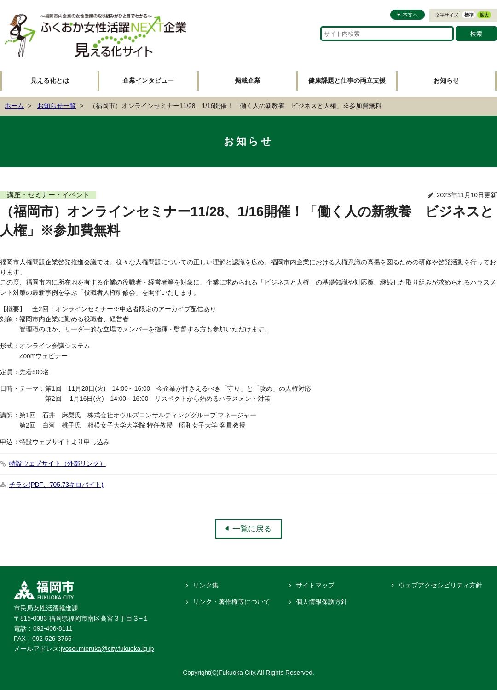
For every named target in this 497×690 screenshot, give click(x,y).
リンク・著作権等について (231, 602)
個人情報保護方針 (321, 602)
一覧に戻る (252, 528)
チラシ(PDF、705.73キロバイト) (56, 484)
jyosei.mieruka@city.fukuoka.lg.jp (107, 648)
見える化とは (49, 80)
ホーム (14, 106)
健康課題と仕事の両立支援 (347, 80)
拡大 (484, 14)
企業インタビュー (148, 80)
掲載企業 (247, 80)
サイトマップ (315, 585)
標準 (469, 14)
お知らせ (446, 80)
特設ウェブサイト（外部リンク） (57, 463)
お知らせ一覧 (56, 106)
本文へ (410, 14)
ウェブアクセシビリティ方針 (440, 585)
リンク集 (206, 585)
